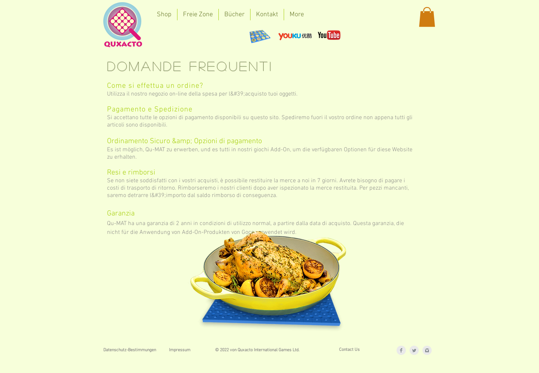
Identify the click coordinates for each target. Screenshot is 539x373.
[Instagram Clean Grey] (427, 350)
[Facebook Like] (177, 35)
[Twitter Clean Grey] (414, 350)
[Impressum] (180, 350)
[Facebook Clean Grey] (401, 350)
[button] (427, 17)
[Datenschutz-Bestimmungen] (129, 350)
